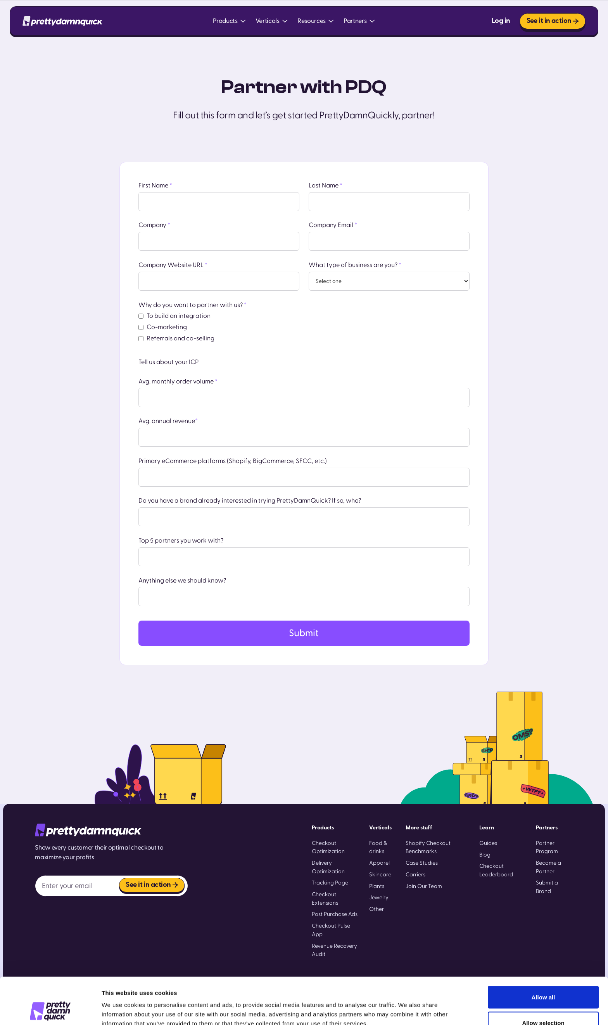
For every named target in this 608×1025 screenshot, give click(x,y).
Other (376, 909)
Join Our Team (424, 886)
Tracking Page (330, 882)
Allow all (543, 953)
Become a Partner (548, 867)
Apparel (379, 863)
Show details (407, 1005)
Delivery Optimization (328, 867)
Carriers (415, 874)
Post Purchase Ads (335, 914)
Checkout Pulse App (331, 930)
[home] (62, 21)
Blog (485, 855)
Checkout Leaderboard (496, 870)
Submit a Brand (547, 887)
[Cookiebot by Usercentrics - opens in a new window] (50, 1010)
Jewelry (379, 897)
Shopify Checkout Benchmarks (428, 847)
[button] (229, 21)
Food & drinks (378, 847)
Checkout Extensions (325, 899)
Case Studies (422, 863)
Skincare (380, 874)
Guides (488, 843)
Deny (543, 1004)
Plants (376, 886)
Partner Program (547, 847)
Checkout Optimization (328, 847)
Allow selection (543, 979)
